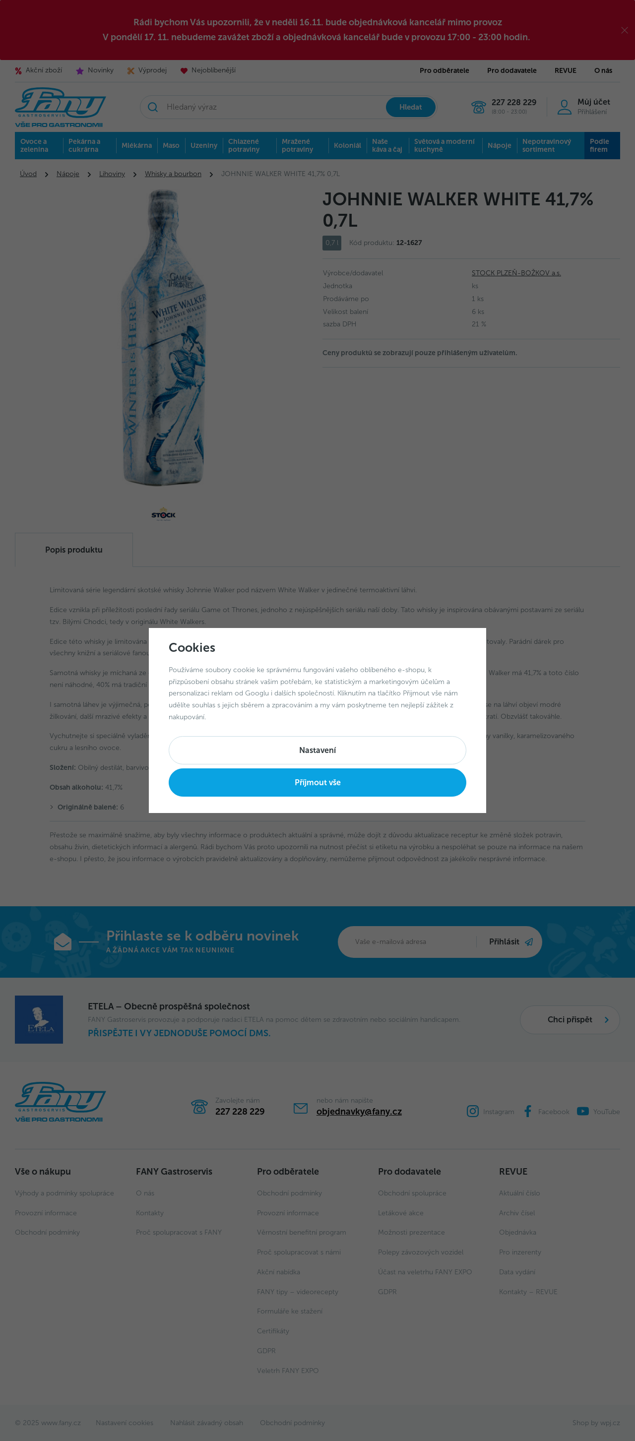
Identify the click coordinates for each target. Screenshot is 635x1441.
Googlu (257, 693)
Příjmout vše (318, 782)
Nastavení (317, 750)
